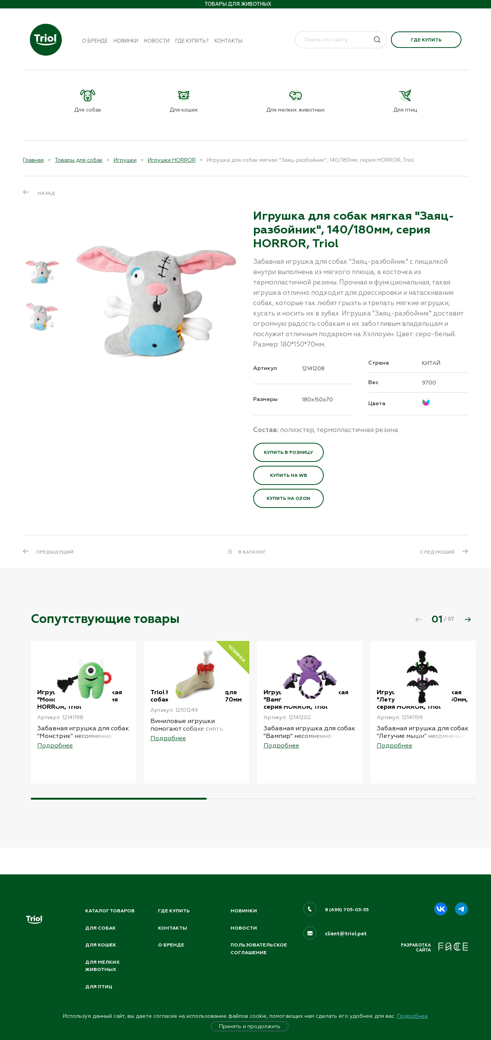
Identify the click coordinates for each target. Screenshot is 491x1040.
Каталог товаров (111, 908)
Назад (46, 193)
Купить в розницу (288, 452)
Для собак (101, 926)
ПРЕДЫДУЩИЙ (56, 552)
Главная (33, 160)
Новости (157, 41)
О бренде (95, 41)
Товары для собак (78, 160)
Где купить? (192, 41)
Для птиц (99, 986)
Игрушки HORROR (172, 160)
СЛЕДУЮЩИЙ (436, 552)
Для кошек (101, 943)
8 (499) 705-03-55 (348, 907)
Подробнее (412, 1016)
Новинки (126, 41)
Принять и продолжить (249, 1026)
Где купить (426, 40)
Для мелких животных (102, 965)
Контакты (228, 41)
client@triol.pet (346, 931)
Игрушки (125, 160)
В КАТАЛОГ (252, 552)
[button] (468, 619)
